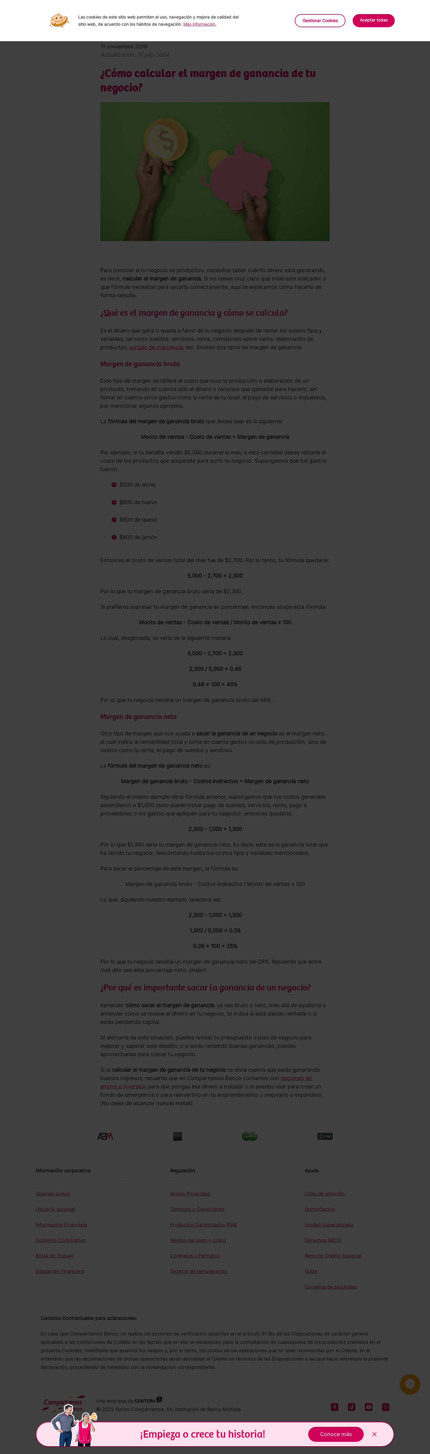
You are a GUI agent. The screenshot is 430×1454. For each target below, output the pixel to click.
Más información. (199, 24)
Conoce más (336, 1434)
